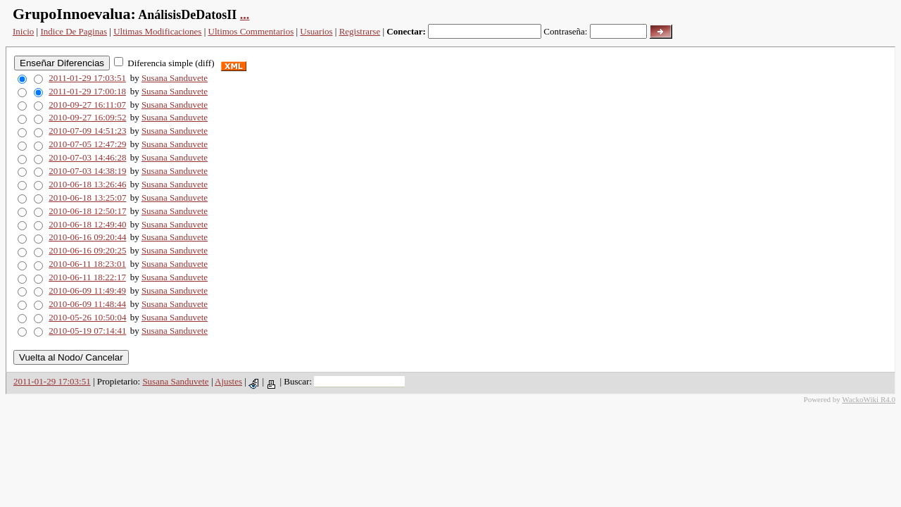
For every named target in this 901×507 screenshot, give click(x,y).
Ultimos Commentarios (251, 31)
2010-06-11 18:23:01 (87, 263)
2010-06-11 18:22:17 (87, 277)
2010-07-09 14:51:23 (87, 130)
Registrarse (359, 31)
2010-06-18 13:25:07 (87, 197)
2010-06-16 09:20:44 (87, 237)
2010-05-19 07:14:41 (87, 330)
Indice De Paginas (73, 31)
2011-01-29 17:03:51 (87, 78)
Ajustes (228, 381)
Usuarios (316, 31)
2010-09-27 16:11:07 (87, 104)
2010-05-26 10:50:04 (87, 317)
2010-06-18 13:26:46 (87, 184)
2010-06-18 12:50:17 (87, 211)
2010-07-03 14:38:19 (87, 170)
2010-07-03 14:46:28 (87, 157)
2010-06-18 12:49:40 (87, 224)
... (245, 15)
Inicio (23, 31)
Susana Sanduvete (174, 78)
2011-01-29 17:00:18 (87, 91)
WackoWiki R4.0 (868, 399)
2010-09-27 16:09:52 (87, 117)
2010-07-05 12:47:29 (87, 144)
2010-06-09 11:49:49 (87, 290)
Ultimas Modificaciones (157, 31)
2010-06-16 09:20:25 (87, 250)
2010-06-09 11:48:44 (87, 304)
